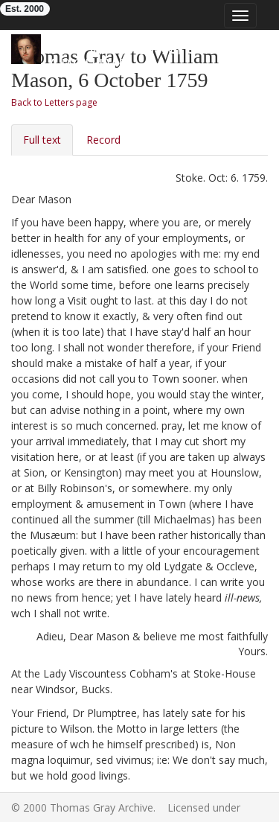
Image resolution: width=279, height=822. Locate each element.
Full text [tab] (42, 140)
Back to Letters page (54, 102)
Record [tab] (103, 140)
